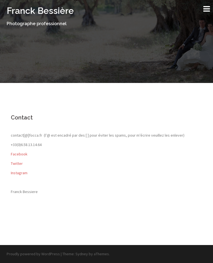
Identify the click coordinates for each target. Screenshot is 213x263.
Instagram (19, 172)
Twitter (17, 163)
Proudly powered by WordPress (33, 253)
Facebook (19, 154)
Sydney (81, 253)
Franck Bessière (40, 11)
